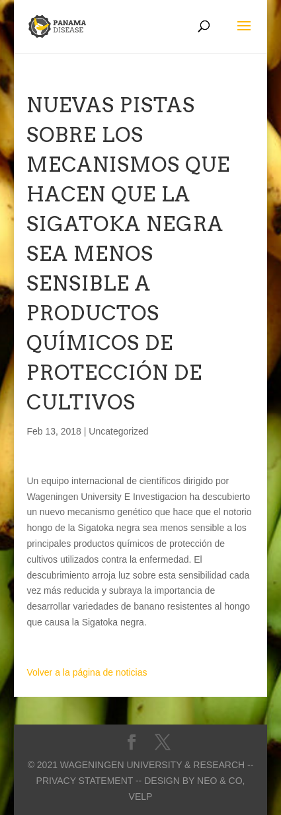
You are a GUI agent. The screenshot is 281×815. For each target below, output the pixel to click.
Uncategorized (118, 431)
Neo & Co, (221, 780)
